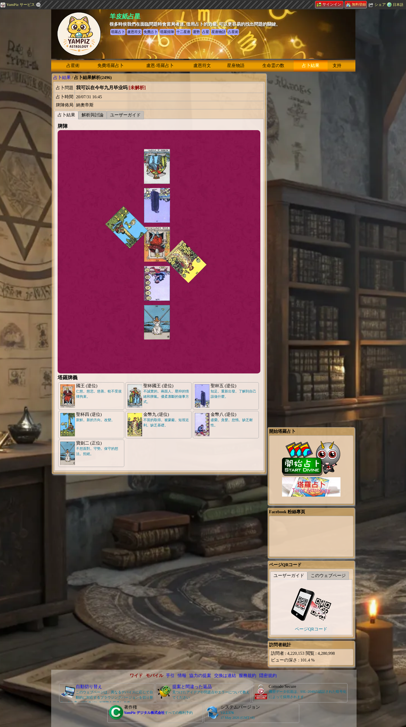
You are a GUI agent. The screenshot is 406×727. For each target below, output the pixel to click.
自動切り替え (89, 686)
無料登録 (356, 4)
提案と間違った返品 (192, 686)
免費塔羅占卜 (110, 65)
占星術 (73, 65)
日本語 (398, 5)
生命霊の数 (273, 65)
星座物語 (236, 65)
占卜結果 (310, 65)
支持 (337, 65)
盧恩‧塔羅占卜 (160, 65)
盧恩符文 (202, 65)
